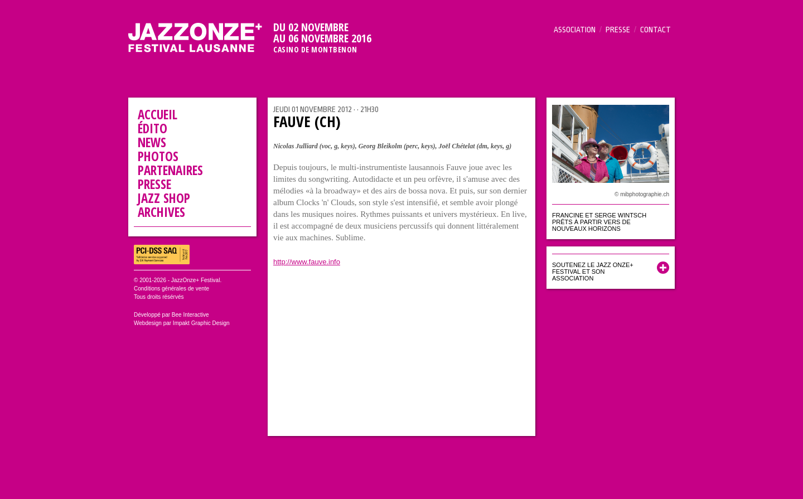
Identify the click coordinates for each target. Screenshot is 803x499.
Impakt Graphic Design (201, 323)
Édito (152, 128)
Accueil (157, 114)
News (152, 142)
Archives (161, 212)
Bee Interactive (190, 315)
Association (575, 29)
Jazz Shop (164, 198)
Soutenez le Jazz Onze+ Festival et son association (592, 271)
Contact (655, 29)
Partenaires (170, 170)
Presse (618, 29)
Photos (158, 156)
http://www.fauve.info (306, 262)
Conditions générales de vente (171, 288)
